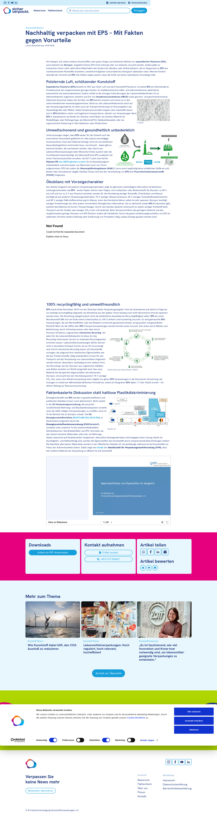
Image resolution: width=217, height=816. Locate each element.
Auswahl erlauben (194, 791)
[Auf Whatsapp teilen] (143, 552)
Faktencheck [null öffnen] (77, 10)
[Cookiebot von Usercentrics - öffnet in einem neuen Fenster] (18, 811)
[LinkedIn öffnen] (38, 2)
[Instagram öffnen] (27, 2)
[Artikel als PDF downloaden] (53, 552)
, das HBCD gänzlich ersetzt (65, 161)
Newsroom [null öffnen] (62, 10)
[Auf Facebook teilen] (150, 552)
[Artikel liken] (143, 568)
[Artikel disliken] (149, 568)
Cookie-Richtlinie (136, 788)
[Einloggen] (184, 10)
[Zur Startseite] (38, 10)
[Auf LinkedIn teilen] (158, 552)
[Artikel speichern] (155, 568)
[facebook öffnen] (31, 2)
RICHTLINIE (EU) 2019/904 (86, 417)
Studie (100, 447)
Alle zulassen (194, 782)
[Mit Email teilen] (165, 552)
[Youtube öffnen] (34, 2)
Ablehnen (194, 800)
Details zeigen (147, 810)
